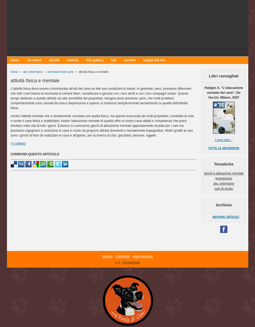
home (15, 60)
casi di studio (224, 189)
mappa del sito (154, 60)
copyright (122, 256)
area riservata (143, 256)
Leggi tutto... (223, 140)
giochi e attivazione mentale (223, 173)
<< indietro (18, 143)
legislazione (223, 178)
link (114, 60)
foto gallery (95, 60)
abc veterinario (32, 71)
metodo (73, 60)
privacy (107, 256)
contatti (129, 60)
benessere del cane (60, 71)
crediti (127, 269)
